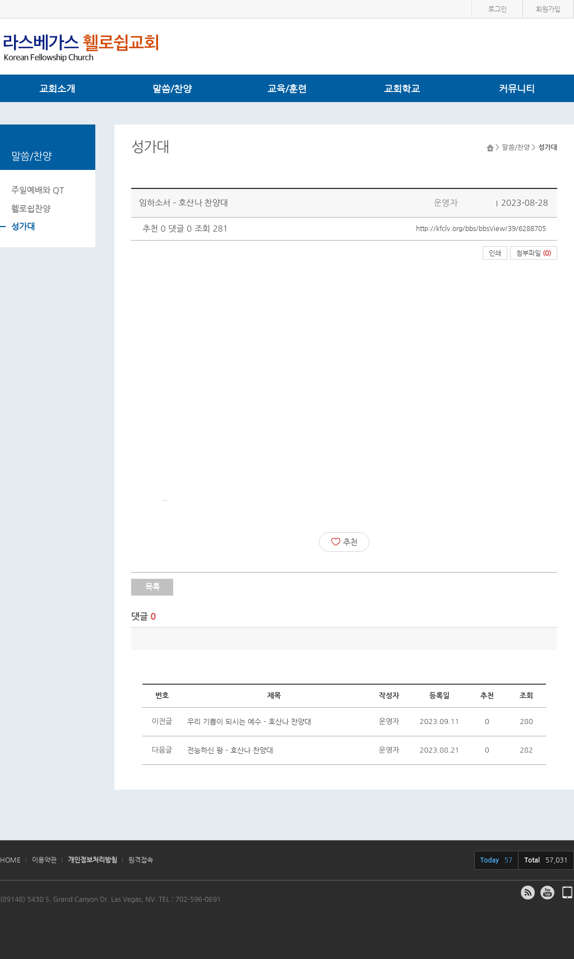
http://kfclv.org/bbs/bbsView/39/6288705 (481, 228)
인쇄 (495, 253)
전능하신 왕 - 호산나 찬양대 (230, 750)
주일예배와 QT (37, 190)
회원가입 (548, 9)
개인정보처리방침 (92, 860)
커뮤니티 (517, 88)
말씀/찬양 (172, 88)
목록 (152, 586)
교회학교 (402, 88)
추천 (344, 541)
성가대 (23, 226)
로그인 (497, 9)
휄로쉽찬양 (30, 208)
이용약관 (44, 860)
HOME (10, 860)
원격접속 (140, 860)
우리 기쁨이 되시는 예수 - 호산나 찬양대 (249, 721)
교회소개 (57, 88)
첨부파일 (533, 253)
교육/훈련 (287, 88)
